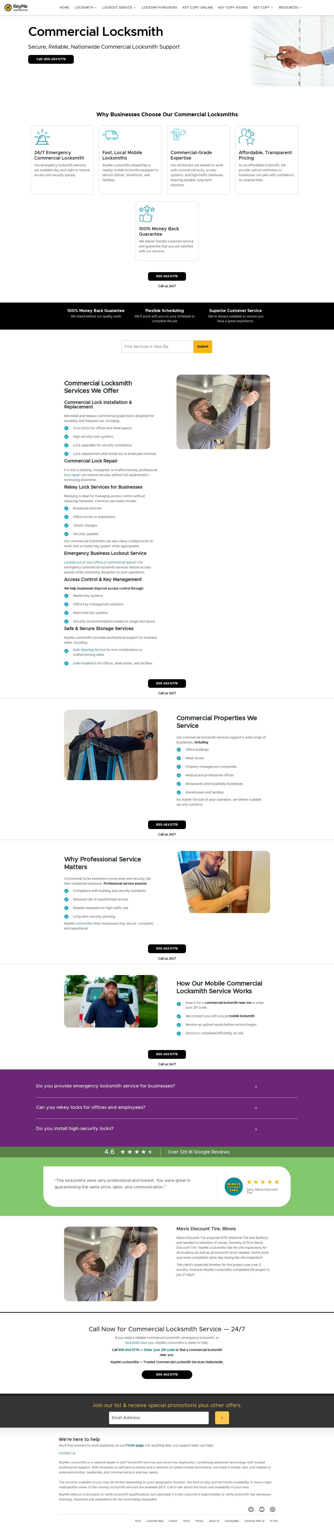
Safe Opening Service (89, 650)
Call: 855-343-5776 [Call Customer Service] (51, 59)
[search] (203, 346)
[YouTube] (261, 1509)
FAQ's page (135, 1445)
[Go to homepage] (16, 7)
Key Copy (263, 7)
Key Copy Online (198, 7)
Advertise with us (254, 1521)
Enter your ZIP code (159, 1350)
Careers (173, 1521)
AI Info (274, 1521)
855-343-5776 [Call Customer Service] (167, 276)
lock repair (72, 475)
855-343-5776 (128, 1350)
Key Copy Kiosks (233, 7)
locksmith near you (139, 1342)
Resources (290, 7)
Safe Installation (85, 663)
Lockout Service (119, 7)
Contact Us (67, 1453)
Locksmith (86, 7)
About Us (214, 1521)
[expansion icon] (256, 1087)
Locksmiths (83, 923)
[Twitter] (251, 1509)
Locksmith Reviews (159, 7)
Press (138, 1521)
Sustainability (232, 1521)
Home (64, 7)
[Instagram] (272, 1509)
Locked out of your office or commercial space (99, 562)
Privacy (199, 1521)
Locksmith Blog (155, 1521)
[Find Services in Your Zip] (158, 346)
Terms (186, 1521)
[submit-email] (222, 1417)
